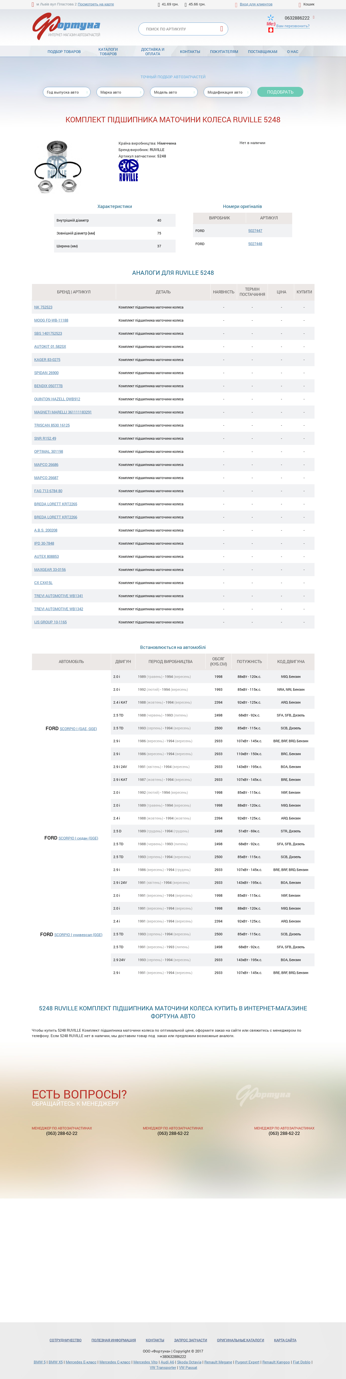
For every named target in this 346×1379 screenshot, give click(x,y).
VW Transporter (163, 1367)
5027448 (255, 243)
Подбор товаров (64, 51)
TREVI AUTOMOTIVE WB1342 (58, 608)
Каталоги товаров (108, 51)
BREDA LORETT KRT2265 (55, 503)
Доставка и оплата (152, 51)
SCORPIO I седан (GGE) (78, 838)
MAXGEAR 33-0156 (50, 569)
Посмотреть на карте (96, 4)
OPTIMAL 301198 (48, 451)
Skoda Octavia (189, 1361)
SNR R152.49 (45, 438)
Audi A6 (167, 1361)
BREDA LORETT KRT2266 (55, 516)
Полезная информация (114, 1340)
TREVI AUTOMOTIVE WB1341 (58, 595)
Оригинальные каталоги (240, 1340)
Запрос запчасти (190, 1340)
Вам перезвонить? (293, 25)
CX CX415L (43, 582)
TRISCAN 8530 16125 (52, 425)
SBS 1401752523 (48, 333)
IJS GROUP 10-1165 (50, 621)
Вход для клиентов (256, 4)
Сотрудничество (66, 1340)
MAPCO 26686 (46, 464)
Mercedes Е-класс (81, 1361)
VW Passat (188, 1367)
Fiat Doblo (302, 1361)
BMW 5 (40, 1361)
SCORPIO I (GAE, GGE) (78, 728)
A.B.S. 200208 (45, 530)
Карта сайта (285, 1340)
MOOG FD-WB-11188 (51, 320)
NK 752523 (43, 307)
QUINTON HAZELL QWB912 (57, 398)
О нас (292, 51)
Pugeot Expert (247, 1361)
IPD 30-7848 (44, 543)
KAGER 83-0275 (47, 359)
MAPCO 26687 (46, 477)
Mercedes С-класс (114, 1361)
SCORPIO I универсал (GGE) (78, 934)
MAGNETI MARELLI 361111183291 (63, 411)
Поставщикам (262, 51)
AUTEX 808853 (46, 556)
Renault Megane (218, 1361)
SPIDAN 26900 (46, 372)
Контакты (190, 51)
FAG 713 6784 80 (48, 490)
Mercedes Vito (145, 1361)
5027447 (255, 230)
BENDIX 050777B (48, 385)
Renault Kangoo (276, 1361)
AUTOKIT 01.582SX (50, 346)
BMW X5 (56, 1361)
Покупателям (224, 51)
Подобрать (280, 92)
